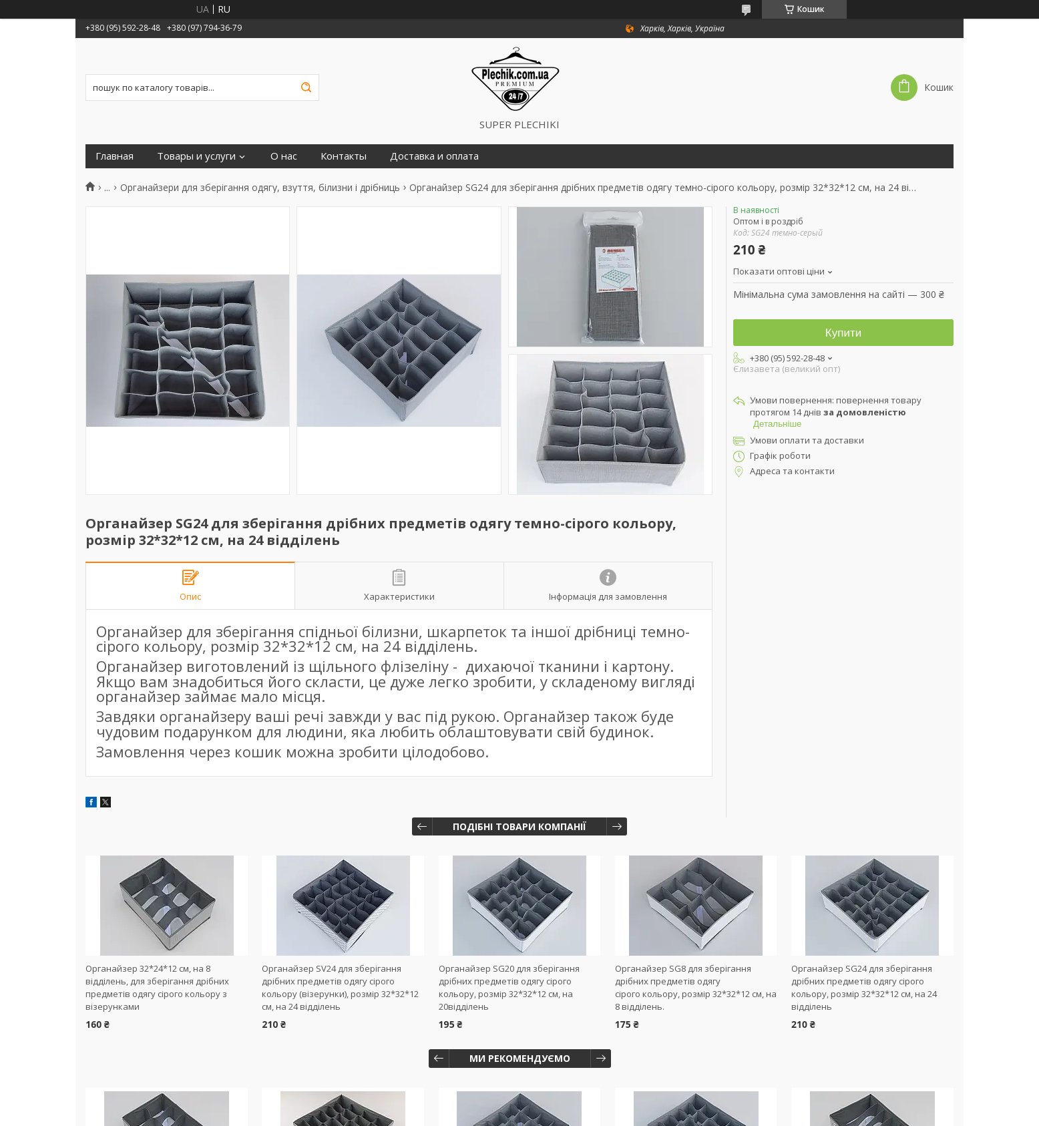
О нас (283, 156)
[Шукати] (305, 87)
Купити (843, 333)
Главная (114, 156)
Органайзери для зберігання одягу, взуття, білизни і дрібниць (260, 188)
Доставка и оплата (434, 156)
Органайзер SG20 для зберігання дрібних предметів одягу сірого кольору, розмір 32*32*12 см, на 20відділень (509, 987)
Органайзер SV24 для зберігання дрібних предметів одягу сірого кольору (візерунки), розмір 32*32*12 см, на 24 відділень (340, 987)
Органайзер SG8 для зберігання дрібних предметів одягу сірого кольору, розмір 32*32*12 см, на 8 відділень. (696, 987)
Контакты (344, 156)
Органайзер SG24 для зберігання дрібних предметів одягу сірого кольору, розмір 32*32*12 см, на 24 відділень (864, 987)
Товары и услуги (196, 156)
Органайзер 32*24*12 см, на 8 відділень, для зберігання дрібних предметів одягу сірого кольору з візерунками (157, 987)
